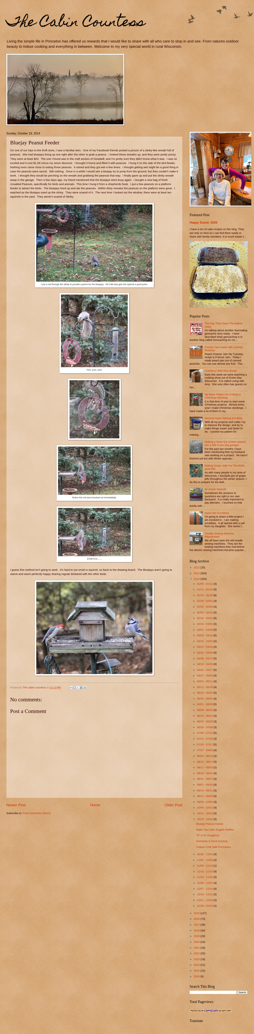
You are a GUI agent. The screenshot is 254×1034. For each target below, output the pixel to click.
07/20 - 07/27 (205, 744)
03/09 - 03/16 (205, 635)
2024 (197, 964)
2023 (197, 959)
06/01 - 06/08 (205, 704)
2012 (197, 567)
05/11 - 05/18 (205, 687)
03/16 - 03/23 (205, 641)
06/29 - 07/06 (205, 727)
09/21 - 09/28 (205, 796)
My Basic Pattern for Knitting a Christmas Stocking (223, 396)
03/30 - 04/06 (205, 652)
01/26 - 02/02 (205, 600)
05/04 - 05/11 (205, 681)
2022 (197, 953)
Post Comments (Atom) (36, 813)
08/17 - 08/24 (205, 767)
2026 (197, 976)
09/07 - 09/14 (205, 784)
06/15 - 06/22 (205, 715)
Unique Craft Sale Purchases (213, 847)
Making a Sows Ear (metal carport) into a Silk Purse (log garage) (225, 443)
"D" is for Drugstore (207, 835)
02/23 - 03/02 (205, 624)
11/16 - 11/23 (205, 871)
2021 (197, 947)
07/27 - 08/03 (205, 750)
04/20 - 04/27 (205, 669)
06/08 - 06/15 (205, 710)
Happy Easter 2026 (203, 222)
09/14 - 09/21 (205, 790)
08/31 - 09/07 (205, 778)
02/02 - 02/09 (205, 606)
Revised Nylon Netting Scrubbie (223, 418)
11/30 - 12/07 (205, 882)
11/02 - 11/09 (205, 860)
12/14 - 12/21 (205, 894)
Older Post (173, 805)
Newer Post (16, 805)
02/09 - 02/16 (205, 612)
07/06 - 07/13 (205, 732)
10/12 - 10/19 (205, 813)
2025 (197, 970)
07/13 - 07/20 (205, 738)
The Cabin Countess (75, 23)
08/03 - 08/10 (205, 756)
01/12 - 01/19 (205, 589)
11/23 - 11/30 (205, 877)
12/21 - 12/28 (205, 900)
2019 (197, 936)
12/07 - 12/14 (205, 888)
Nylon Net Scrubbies (217, 513)
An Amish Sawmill (215, 489)
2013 (197, 573)
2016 (197, 918)
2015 (197, 913)
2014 (197, 578)
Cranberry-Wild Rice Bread (221, 370)
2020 (197, 941)
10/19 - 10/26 (205, 819)
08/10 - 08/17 (205, 761)
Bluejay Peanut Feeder (210, 823)
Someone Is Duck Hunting (211, 841)
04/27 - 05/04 (205, 675)
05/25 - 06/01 (205, 698)
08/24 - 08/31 (205, 773)
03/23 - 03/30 (205, 646)
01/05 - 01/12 (205, 583)
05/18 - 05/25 (205, 692)
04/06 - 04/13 (205, 658)
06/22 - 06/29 (205, 721)
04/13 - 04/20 (205, 664)
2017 (197, 924)
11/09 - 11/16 (205, 865)
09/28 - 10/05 (205, 801)
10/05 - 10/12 (205, 807)
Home (95, 805)
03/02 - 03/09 (205, 629)
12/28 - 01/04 (205, 905)
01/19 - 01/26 (205, 595)
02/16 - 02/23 (205, 618)
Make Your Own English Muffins (215, 829)
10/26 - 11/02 (205, 854)
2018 (197, 930)
